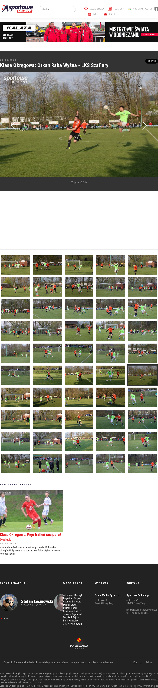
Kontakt (137, 662)
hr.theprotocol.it (78, 662)
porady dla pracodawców (101, 662)
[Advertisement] (67, 220)
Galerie (110, 14)
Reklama (150, 662)
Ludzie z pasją (94, 8)
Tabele (94, 14)
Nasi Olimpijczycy (140, 8)
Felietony (116, 8)
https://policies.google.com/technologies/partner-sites (76, 673)
